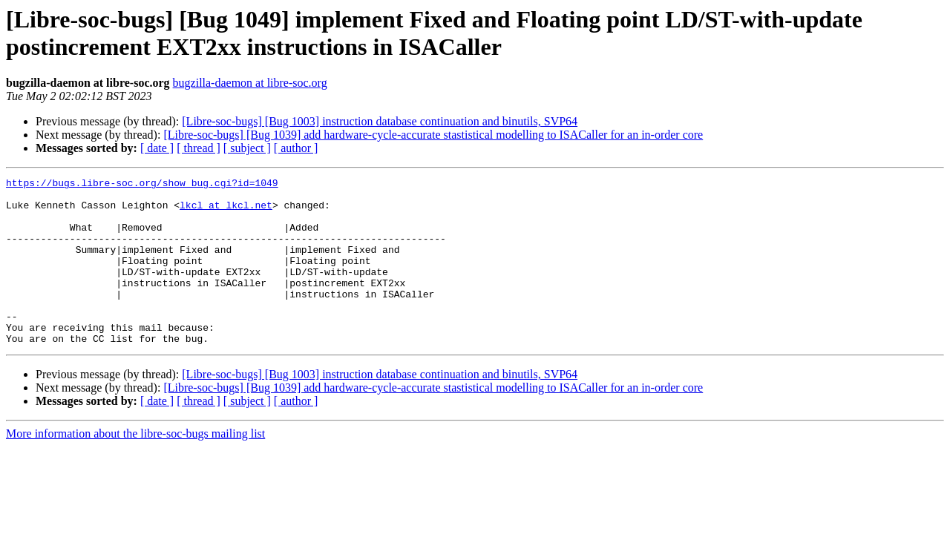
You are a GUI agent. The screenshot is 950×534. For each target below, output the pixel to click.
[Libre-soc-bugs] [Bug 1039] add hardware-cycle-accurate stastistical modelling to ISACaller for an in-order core (433, 134)
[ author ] (296, 148)
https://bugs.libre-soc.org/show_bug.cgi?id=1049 (142, 184)
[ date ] (157, 148)
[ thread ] (198, 148)
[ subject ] (247, 148)
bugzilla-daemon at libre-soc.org (250, 82)
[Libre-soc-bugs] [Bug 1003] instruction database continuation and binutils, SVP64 (379, 121)
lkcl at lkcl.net (226, 211)
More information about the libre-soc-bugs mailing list (135, 467)
